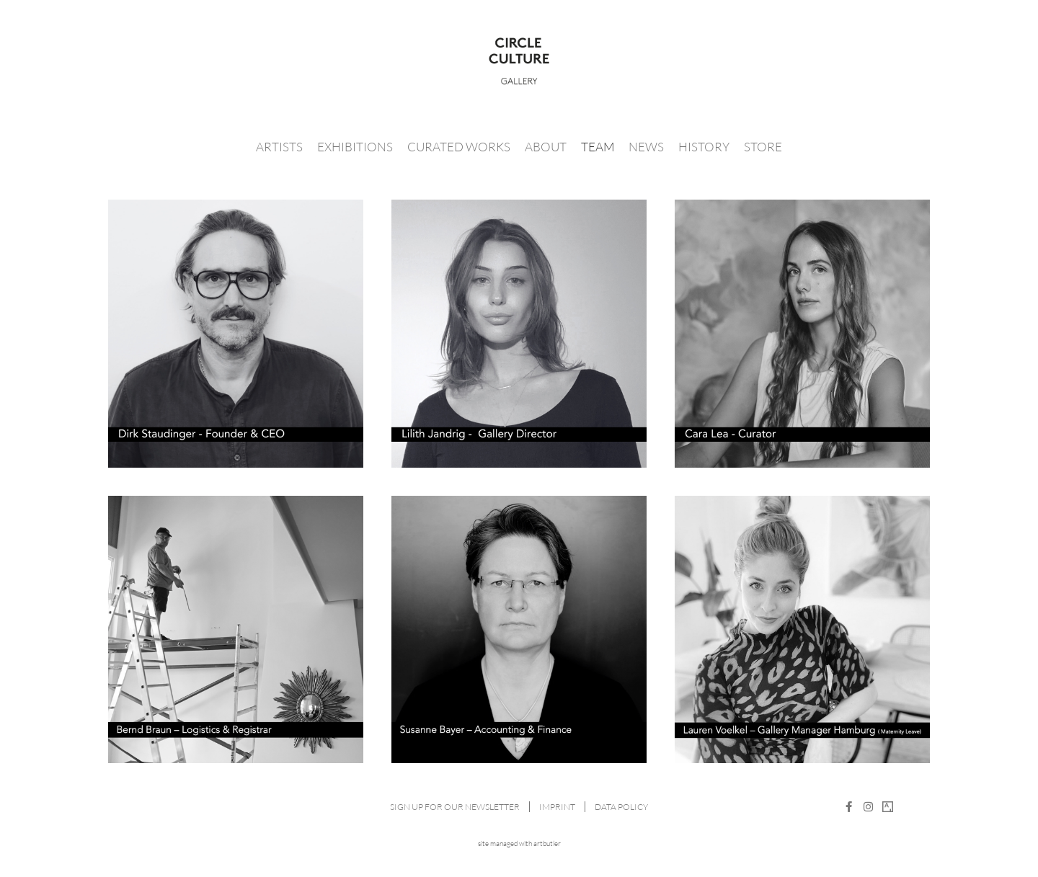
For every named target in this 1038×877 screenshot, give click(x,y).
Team (597, 146)
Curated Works (458, 146)
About (546, 146)
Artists (279, 146)
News (646, 146)
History (703, 146)
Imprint (557, 806)
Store (763, 146)
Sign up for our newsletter (455, 806)
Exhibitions (355, 146)
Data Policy (621, 806)
